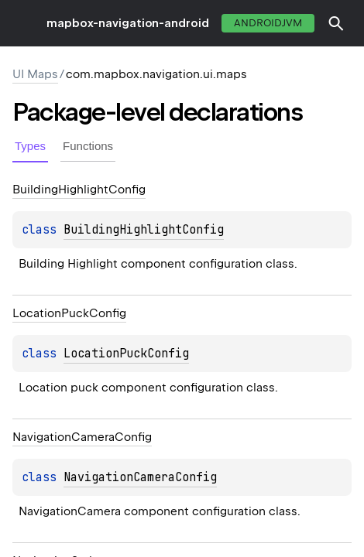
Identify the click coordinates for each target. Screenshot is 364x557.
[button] (336, 23)
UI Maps (35, 74)
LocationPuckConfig (126, 353)
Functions (88, 145)
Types (30, 145)
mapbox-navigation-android (127, 23)
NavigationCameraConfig (140, 477)
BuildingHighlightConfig (144, 229)
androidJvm (268, 23)
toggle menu (23, 23)
